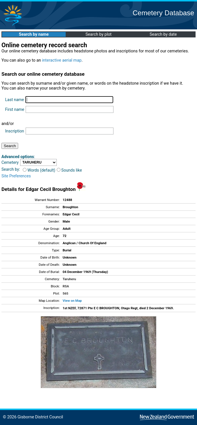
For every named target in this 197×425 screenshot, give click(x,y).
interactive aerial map (62, 60)
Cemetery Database (163, 13)
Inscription (14, 131)
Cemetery (10, 162)
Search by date (163, 34)
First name (14, 109)
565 (65, 293)
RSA (65, 286)
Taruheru (69, 279)
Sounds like (69, 170)
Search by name (34, 34)
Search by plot (99, 34)
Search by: (10, 169)
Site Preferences (16, 176)
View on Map (72, 301)
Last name (14, 99)
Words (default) (39, 170)
